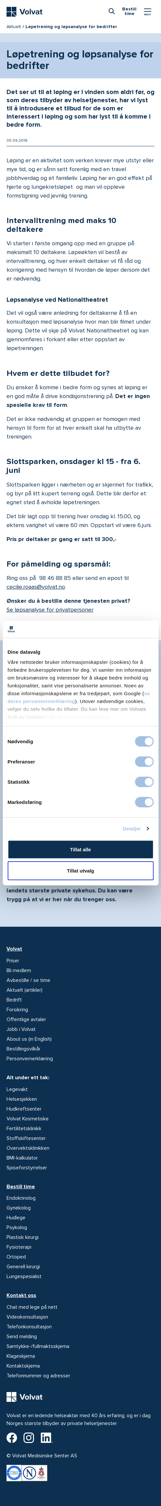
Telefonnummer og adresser (38, 1375)
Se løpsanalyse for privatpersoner (50, 609)
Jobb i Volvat (21, 1029)
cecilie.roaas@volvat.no (36, 586)
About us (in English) (29, 1039)
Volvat (14, 949)
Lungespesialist (24, 1276)
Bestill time (21, 1186)
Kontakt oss (21, 1295)
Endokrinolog (21, 1198)
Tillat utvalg (80, 870)
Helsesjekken (22, 1099)
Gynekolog (19, 1208)
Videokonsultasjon (27, 1317)
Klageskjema (21, 1356)
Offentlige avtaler (26, 1019)
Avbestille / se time (28, 980)
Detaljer (132, 828)
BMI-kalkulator (22, 1158)
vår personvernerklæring (79, 717)
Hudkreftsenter (24, 1109)
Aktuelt (14, 26)
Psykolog (17, 1227)
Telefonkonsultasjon (29, 1326)
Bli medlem (19, 970)
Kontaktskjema (23, 1366)
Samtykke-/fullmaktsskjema (38, 1346)
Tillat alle (80, 849)
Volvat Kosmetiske (28, 1118)
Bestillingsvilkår (23, 1049)
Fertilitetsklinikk (24, 1128)
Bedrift (14, 1000)
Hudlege (16, 1217)
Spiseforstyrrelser (27, 1167)
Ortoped (16, 1257)
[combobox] (112, 11)
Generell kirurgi (23, 1266)
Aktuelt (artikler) (24, 990)
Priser (13, 960)
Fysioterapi (19, 1247)
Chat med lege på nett (32, 1307)
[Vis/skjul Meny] (147, 12)
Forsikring (17, 1009)
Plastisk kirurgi (23, 1237)
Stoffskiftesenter (26, 1138)
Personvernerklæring (30, 1058)
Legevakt (17, 1089)
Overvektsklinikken (28, 1148)
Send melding (22, 1336)
